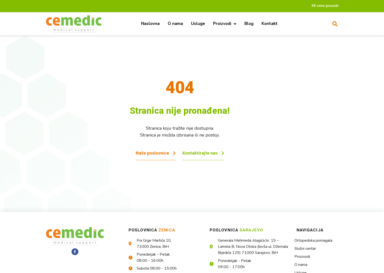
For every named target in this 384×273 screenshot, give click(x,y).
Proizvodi (224, 23)
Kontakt (270, 23)
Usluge (198, 23)
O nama (175, 23)
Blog (248, 23)
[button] (335, 24)
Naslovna (150, 23)
